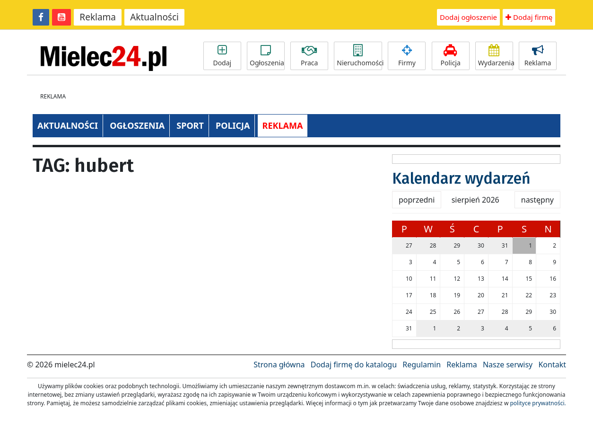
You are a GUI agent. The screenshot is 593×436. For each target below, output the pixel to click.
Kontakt (552, 364)
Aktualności (154, 17)
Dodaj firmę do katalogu (354, 364)
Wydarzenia (495, 55)
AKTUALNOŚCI (67, 125)
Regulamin (421, 364)
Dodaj (222, 55)
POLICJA (233, 125)
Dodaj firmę (529, 17)
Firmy (407, 55)
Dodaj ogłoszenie (468, 17)
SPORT (190, 125)
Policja (451, 55)
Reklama (97, 17)
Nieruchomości (359, 55)
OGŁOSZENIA (137, 125)
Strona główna (279, 364)
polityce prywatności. (538, 403)
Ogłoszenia (267, 55)
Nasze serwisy (507, 364)
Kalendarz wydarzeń (461, 178)
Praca (309, 55)
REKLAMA (282, 125)
